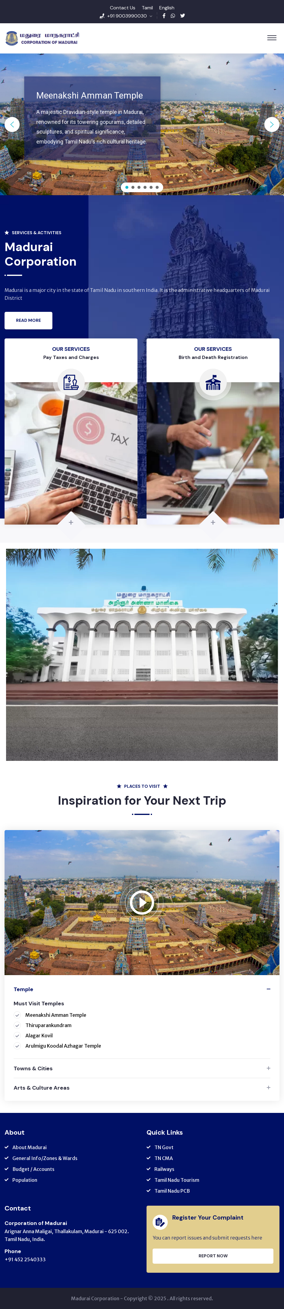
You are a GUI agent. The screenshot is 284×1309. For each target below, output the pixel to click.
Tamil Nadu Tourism (176, 1180)
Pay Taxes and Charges (71, 357)
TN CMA (163, 1158)
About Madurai (29, 1147)
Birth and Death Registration (213, 357)
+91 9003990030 (127, 16)
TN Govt (163, 1147)
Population (24, 1180)
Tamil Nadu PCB (172, 1191)
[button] (12, 124)
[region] (142, 124)
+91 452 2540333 (25, 1259)
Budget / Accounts (33, 1169)
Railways (164, 1169)
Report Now (213, 1256)
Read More (28, 320)
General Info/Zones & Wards (45, 1158)
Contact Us (122, 8)
